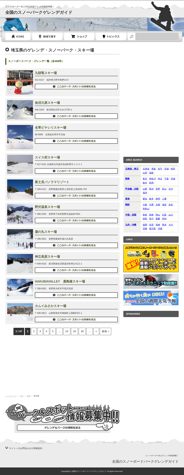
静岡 (158, 198)
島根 (151, 214)
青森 (153, 168)
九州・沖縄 (130, 224)
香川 (151, 218)
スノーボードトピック (111, 36)
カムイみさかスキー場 (50, 306)
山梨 (145, 189)
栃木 (145, 182)
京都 (158, 204)
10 (66, 331)
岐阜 (151, 198)
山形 (145, 173)
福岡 (145, 224)
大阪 (145, 204)
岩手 (160, 168)
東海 (127, 198)
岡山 (158, 214)
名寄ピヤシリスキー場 (50, 127)
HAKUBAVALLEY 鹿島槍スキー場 (60, 281)
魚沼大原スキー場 (47, 103)
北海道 (146, 168)
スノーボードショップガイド (79, 36)
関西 (127, 204)
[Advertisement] (62, 364)
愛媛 (158, 218)
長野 (158, 189)
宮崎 (145, 228)
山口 (171, 214)
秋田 (173, 168)
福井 (145, 192)
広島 (164, 214)
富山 (164, 189)
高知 (164, 218)
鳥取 (145, 214)
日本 (21, 396)
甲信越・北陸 (131, 189)
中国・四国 (130, 214)
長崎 (158, 224)
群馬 (151, 182)
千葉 (166, 178)
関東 (28, 396)
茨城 (173, 178)
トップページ (17, 36)
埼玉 (160, 178)
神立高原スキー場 (47, 256)
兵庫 (151, 204)
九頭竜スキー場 (46, 73)
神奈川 (152, 178)
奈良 (171, 204)
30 (82, 331)
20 (74, 331)
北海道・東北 (131, 168)
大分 (171, 224)
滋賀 (164, 204)
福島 (151, 173)
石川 (171, 189)
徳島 (145, 218)
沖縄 (160, 228)
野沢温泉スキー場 (47, 207)
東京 (145, 178)
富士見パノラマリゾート (52, 182)
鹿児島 (152, 228)
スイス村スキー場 (47, 157)
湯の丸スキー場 (46, 232)
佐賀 (151, 224)
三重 (164, 198)
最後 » (105, 331)
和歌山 (146, 208)
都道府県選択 (47, 36)
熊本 (164, 224)
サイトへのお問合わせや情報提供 (25, 448)
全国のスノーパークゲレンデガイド (38, 12)
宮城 (166, 168)
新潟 (151, 189)
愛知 (145, 198)
